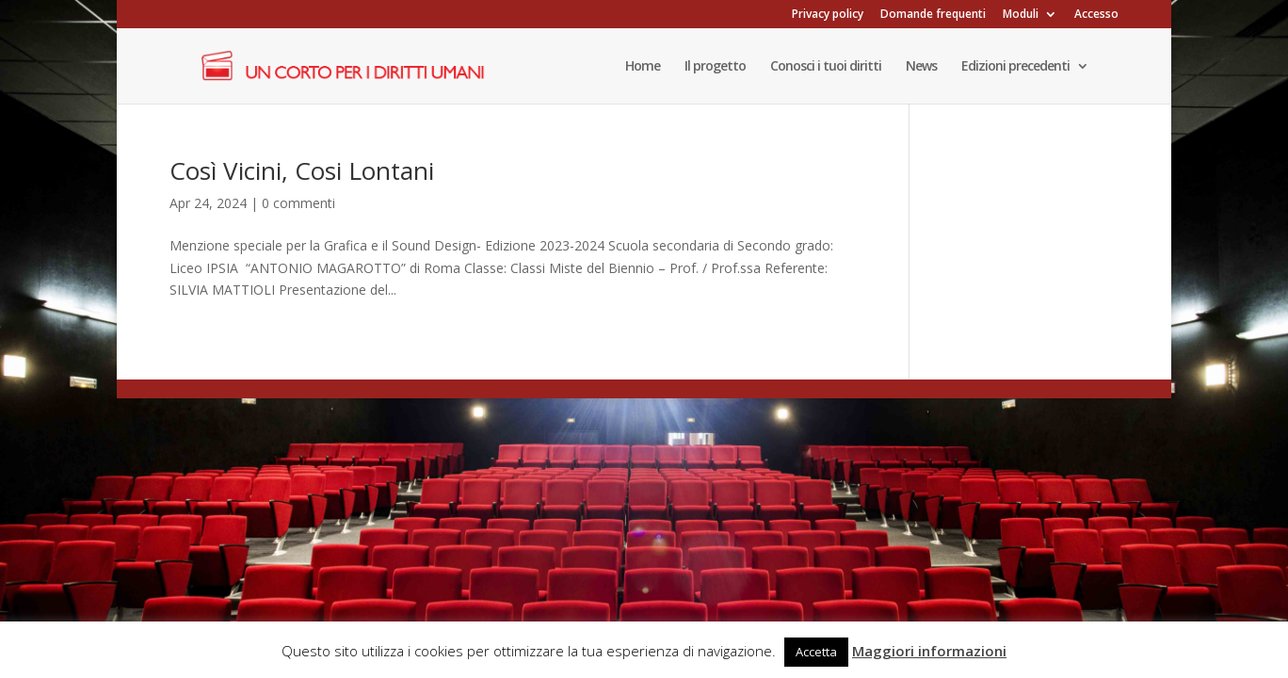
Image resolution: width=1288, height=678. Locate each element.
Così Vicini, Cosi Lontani (301, 170)
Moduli (1020, 15)
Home (642, 66)
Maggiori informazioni (929, 650)
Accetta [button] (816, 651)
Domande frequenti (933, 15)
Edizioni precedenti (1015, 66)
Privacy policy (827, 15)
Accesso (1096, 15)
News (921, 66)
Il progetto (715, 66)
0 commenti (298, 203)
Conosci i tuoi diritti (825, 66)
